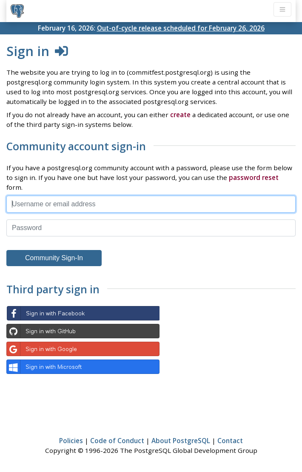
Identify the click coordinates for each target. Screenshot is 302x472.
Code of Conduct (117, 440)
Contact (230, 440)
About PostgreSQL (180, 440)
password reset (254, 177)
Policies (71, 440)
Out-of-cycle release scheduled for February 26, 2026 (181, 28)
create (180, 114)
